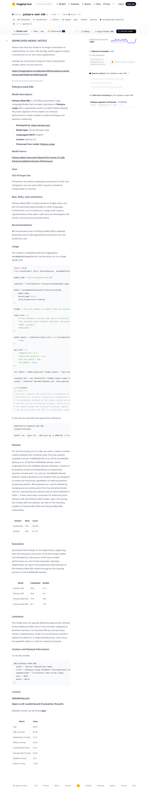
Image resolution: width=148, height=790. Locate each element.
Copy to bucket (104, 31)
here (43, 710)
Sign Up (130, 4)
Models (61, 4)
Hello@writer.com (21, 698)
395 (79, 14)
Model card (20, 31)
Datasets (73, 4)
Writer (18, 14)
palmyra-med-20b (34, 14)
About (56, 785)
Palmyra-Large (47, 144)
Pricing (106, 4)
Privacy (46, 785)
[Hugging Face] (78, 785)
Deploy (86, 31)
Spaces (86, 4)
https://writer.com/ (40, 125)
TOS (35, 785)
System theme (20, 785)
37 (59, 14)
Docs (97, 4)
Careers (68, 785)
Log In (121, 4)
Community (56, 31)
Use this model (126, 31)
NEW (112, 51)
